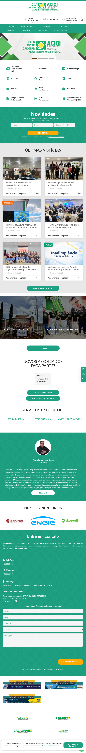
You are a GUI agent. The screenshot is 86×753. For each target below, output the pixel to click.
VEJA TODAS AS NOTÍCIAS (43, 288)
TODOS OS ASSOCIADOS (43, 393)
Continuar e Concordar (73, 745)
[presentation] (20, 653)
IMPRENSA (47, 26)
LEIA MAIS (43, 493)
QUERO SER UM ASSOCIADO (43, 398)
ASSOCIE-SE (42, 30)
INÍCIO (10, 26)
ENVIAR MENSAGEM (70, 662)
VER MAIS (43, 348)
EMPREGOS (11, 30)
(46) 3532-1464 (8, 574)
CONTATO (27, 30)
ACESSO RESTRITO (62, 30)
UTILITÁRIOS (65, 26)
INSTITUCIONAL (28, 26)
